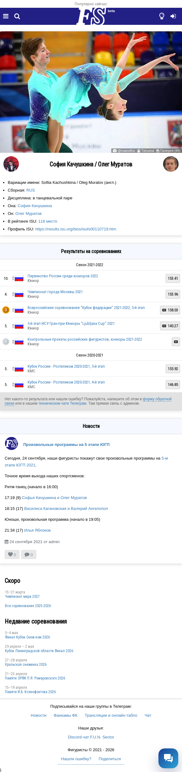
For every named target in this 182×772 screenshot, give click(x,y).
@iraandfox (126, 150)
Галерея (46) (170, 150)
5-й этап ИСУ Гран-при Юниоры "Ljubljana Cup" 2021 (71, 323)
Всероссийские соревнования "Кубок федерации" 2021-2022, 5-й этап (86, 307)
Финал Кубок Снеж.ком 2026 (27, 637)
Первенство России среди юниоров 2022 (63, 276)
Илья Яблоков (37, 530)
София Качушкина (35, 205)
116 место (47, 221)
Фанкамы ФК (66, 715)
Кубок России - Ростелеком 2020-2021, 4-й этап (66, 382)
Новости (38, 715)
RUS (30, 190)
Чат (147, 715)
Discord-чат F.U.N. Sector (91, 737)
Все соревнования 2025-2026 (28, 606)
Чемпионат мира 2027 (22, 596)
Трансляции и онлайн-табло (111, 715)
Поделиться (110, 758)
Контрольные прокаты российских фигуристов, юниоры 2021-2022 (85, 339)
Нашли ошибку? (76, 758)
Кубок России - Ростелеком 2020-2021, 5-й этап (66, 366)
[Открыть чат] (168, 758)
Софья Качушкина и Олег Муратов (54, 497)
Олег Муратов (29, 213)
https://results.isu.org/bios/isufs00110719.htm (75, 229)
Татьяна (147, 150)
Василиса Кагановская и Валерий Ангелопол (66, 508)
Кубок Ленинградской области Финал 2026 (39, 651)
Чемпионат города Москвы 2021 (55, 291)
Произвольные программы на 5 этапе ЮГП (66, 444)
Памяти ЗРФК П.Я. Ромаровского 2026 (35, 678)
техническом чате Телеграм (62, 403)
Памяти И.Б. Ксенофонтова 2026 (30, 692)
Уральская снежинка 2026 (26, 664)
